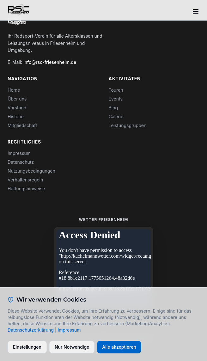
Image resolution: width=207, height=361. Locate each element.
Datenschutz (21, 162)
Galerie (116, 116)
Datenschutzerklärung (31, 330)
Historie (16, 116)
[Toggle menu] (195, 11)
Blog (113, 107)
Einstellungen (27, 347)
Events (116, 98)
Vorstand (17, 107)
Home (14, 90)
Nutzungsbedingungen (31, 171)
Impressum (19, 153)
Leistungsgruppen (128, 125)
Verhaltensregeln (25, 179)
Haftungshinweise (26, 188)
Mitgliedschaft (22, 125)
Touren (116, 90)
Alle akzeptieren (119, 347)
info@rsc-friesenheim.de (49, 62)
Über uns (17, 98)
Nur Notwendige (72, 347)
